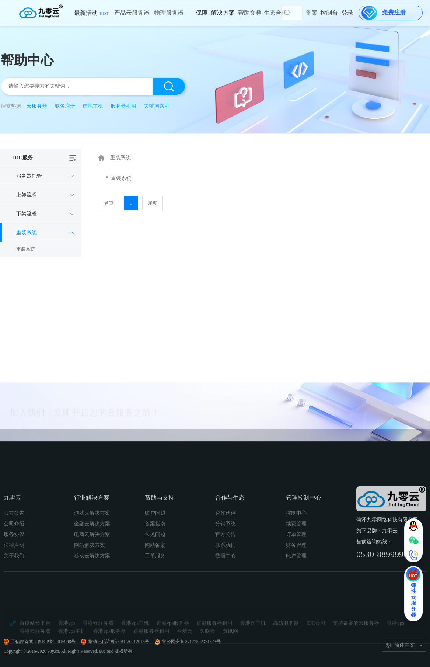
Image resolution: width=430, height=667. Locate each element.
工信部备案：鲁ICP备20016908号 (43, 641)
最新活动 (91, 16)
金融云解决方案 (92, 571)
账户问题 (155, 560)
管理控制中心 (303, 545)
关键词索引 (156, 106)
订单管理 (296, 581)
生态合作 (258, 13)
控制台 (338, 13)
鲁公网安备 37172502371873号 (191, 641)
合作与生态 (230, 545)
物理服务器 (150, 13)
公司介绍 (14, 571)
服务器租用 (123, 106)
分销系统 (225, 571)
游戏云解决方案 (92, 560)
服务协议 (14, 581)
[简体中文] (404, 645)
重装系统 (25, 249)
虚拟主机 (93, 106)
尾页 (152, 203)
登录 (350, 13)
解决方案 (211, 13)
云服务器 (122, 13)
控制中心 (296, 560)
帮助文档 (234, 13)
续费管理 (296, 571)
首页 (109, 203)
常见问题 (155, 581)
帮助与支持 (159, 545)
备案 (322, 13)
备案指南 (155, 571)
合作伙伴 (225, 560)
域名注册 (65, 106)
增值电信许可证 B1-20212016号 (118, 641)
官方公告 (14, 560)
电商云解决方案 (92, 581)
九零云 (12, 545)
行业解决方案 (91, 545)
